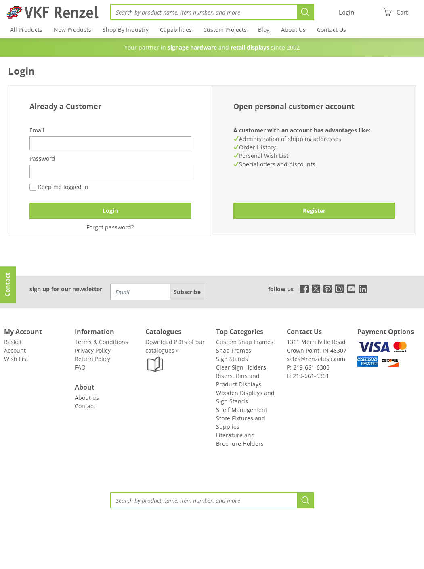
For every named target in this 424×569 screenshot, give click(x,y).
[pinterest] (328, 288)
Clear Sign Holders (241, 367)
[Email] (140, 292)
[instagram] (339, 288)
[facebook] (302, 288)
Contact (85, 406)
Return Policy (92, 359)
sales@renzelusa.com (316, 359)
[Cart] (395, 12)
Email (36, 130)
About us (87, 397)
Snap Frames (233, 350)
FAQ (80, 367)
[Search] (203, 12)
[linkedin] (363, 288)
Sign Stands (232, 359)
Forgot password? (110, 227)
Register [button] (314, 210)
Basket (13, 342)
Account (15, 350)
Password (42, 158)
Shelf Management (241, 410)
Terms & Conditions (101, 342)
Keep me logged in (58, 187)
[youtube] (351, 288)
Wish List (16, 359)
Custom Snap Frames (244, 342)
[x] (316, 288)
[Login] (346, 12)
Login (110, 210)
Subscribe (187, 292)
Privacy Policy (93, 350)
